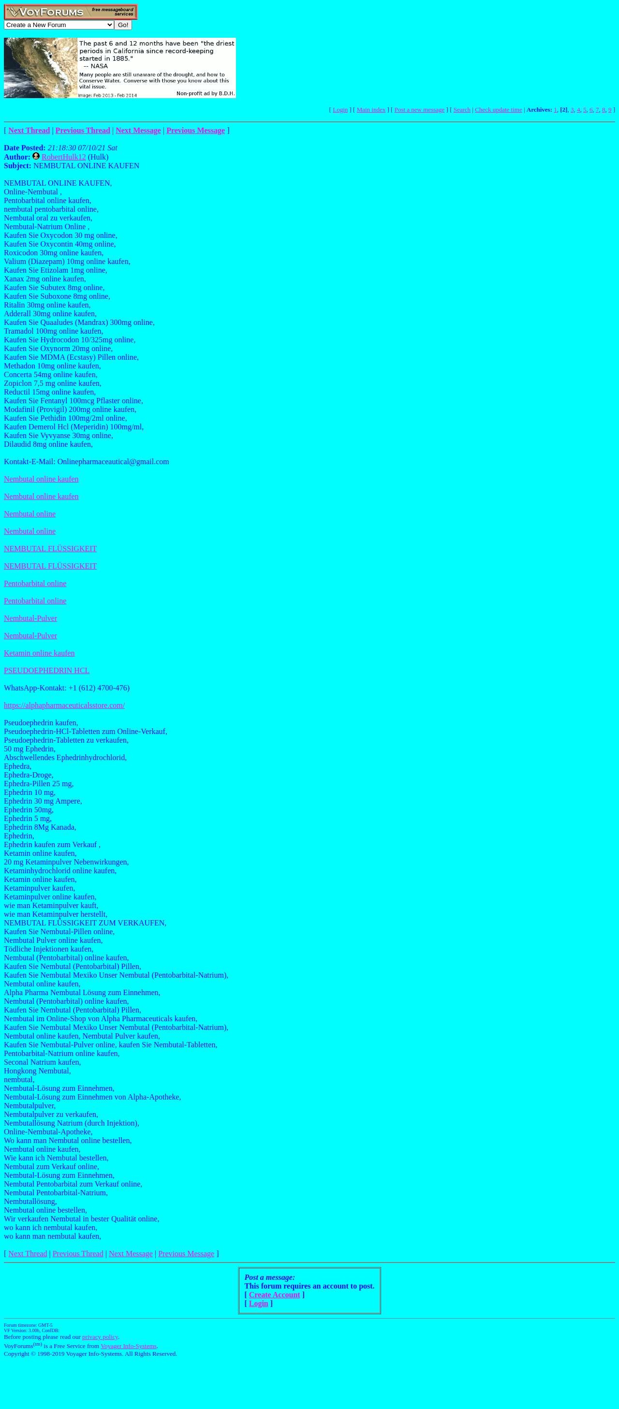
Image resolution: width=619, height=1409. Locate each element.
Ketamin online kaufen (39, 653)
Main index (371, 109)
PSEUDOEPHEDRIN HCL (46, 670)
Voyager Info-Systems (129, 1346)
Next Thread (27, 1253)
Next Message (131, 1253)
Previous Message (186, 1253)
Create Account (274, 1295)
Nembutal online (30, 514)
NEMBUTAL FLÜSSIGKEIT (50, 548)
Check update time (498, 109)
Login (340, 109)
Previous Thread (78, 1253)
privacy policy (100, 1336)
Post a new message (420, 109)
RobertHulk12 (64, 157)
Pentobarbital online (35, 583)
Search (462, 109)
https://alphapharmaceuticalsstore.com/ (64, 705)
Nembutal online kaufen (41, 479)
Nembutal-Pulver (30, 618)
